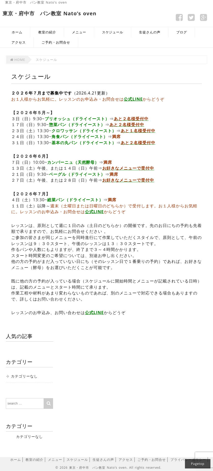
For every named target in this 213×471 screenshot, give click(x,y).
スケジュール (112, 32)
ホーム (17, 32)
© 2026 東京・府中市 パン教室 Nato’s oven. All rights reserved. (108, 467)
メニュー (79, 32)
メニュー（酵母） (28, 267)
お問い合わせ (50, 299)
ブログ (181, 32)
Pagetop (198, 464)
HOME (17, 59)
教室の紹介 (47, 32)
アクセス (18, 42)
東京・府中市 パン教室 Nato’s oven (36, 2)
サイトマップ (199, 4)
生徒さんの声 (149, 32)
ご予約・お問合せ (56, 42)
